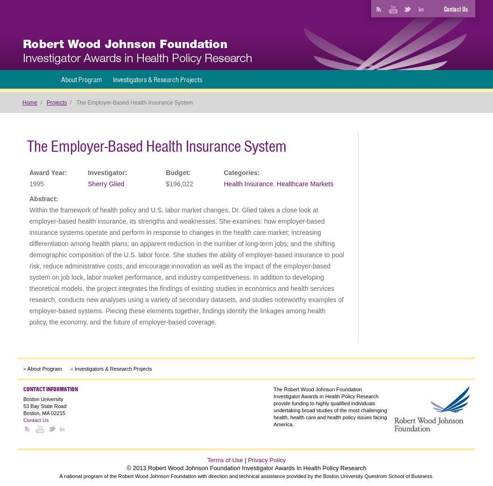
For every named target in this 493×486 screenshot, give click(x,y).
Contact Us (456, 9)
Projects (57, 102)
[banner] (137, 52)
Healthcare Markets (305, 184)
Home (29, 102)
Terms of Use (225, 460)
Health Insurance (248, 184)
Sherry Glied (106, 184)
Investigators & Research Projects (157, 80)
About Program (81, 80)
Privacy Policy (267, 460)
